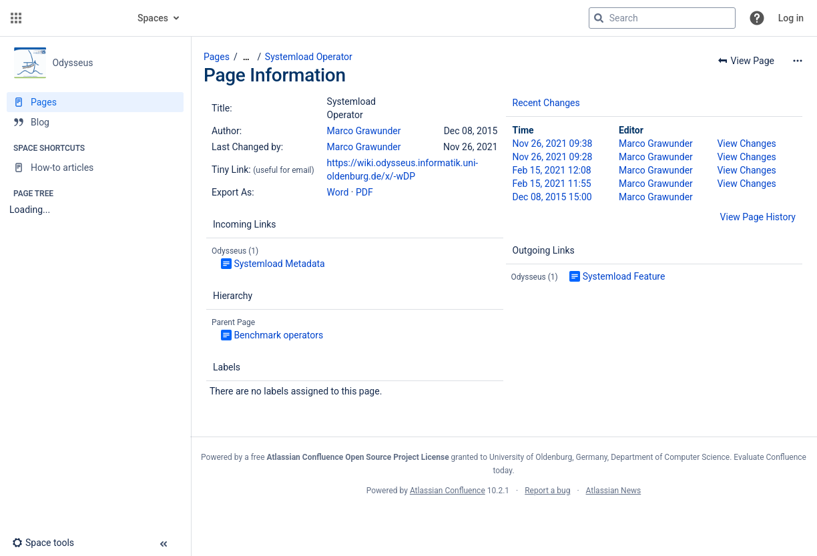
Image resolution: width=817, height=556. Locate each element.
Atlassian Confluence (447, 490)
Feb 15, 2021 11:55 (552, 183)
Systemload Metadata (279, 263)
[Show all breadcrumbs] (246, 57)
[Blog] (95, 122)
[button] (16, 18)
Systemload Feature (624, 276)
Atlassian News (613, 490)
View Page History (758, 217)
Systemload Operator (308, 56)
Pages (217, 56)
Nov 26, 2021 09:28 (553, 157)
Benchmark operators (278, 335)
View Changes (746, 143)
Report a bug (547, 490)
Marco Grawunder (364, 130)
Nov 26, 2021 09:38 (553, 143)
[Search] (598, 18)
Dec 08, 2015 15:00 (552, 197)
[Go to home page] (74, 18)
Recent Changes (546, 102)
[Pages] (95, 102)
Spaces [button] (153, 18)
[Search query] (662, 18)
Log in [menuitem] (791, 18)
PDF (364, 192)
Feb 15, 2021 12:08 (552, 170)
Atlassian (503, 520)
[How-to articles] (95, 168)
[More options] (797, 61)
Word (338, 192)
